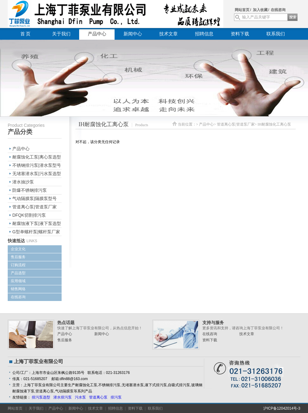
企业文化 (18, 249)
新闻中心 (133, 33)
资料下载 (240, 33)
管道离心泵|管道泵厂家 (34, 206)
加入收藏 (260, 10)
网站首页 (242, 10)
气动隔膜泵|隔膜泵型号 (34, 198)
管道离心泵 (98, 397)
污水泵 (80, 397)
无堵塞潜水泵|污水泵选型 (36, 173)
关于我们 (61, 33)
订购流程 (18, 265)
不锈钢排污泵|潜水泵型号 (36, 165)
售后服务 (18, 257)
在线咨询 (278, 10)
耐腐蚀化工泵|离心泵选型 (36, 156)
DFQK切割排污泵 (29, 215)
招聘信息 (204, 33)
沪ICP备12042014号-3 (281, 408)
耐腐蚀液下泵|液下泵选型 (36, 223)
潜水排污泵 (62, 397)
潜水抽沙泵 (23, 181)
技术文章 (168, 33)
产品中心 (97, 33)
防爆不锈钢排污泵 (29, 190)
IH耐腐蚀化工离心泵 (274, 124)
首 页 (25, 33)
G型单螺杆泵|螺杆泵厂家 (36, 231)
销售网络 (18, 289)
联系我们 (275, 33)
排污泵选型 (41, 397)
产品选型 (18, 273)
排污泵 (116, 397)
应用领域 (18, 281)
